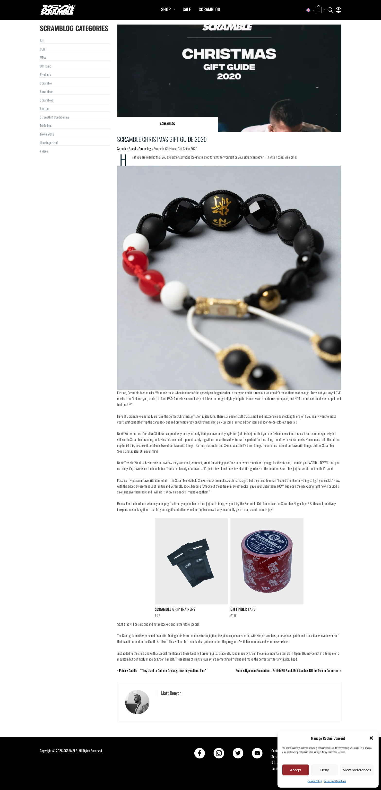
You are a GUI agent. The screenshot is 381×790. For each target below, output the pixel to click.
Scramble (46, 82)
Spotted (44, 108)
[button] (371, 738)
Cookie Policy (315, 781)
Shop (166, 9)
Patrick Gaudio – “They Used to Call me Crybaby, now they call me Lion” (162, 670)
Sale (187, 9)
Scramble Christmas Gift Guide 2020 (162, 139)
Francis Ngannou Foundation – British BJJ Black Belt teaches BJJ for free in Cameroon (287, 670)
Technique (46, 125)
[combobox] (308, 10)
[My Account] (338, 8)
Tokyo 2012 (47, 133)
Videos (44, 150)
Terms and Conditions (335, 781)
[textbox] (308, 10)
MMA (43, 57)
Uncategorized (49, 142)
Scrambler (46, 91)
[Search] (330, 8)
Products (45, 74)
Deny (324, 770)
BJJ (41, 40)
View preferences (357, 770)
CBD (42, 48)
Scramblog (209, 9)
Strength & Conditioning (54, 116)
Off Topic (45, 65)
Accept (295, 770)
